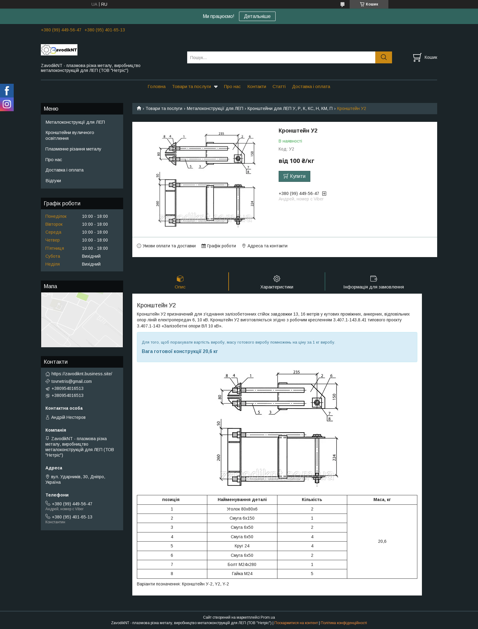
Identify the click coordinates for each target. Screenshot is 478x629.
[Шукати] (383, 57)
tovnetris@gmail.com (72, 381)
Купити (297, 176)
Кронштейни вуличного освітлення (69, 135)
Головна (157, 86)
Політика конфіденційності (344, 623)
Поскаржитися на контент (296, 623)
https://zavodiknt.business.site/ (82, 373)
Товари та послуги (191, 86)
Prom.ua (268, 618)
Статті (279, 86)
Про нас (232, 86)
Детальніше (257, 16)
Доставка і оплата (311, 86)
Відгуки (53, 180)
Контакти (256, 86)
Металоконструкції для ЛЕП (215, 108)
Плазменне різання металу (73, 148)
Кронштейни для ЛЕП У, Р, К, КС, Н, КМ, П (290, 108)
